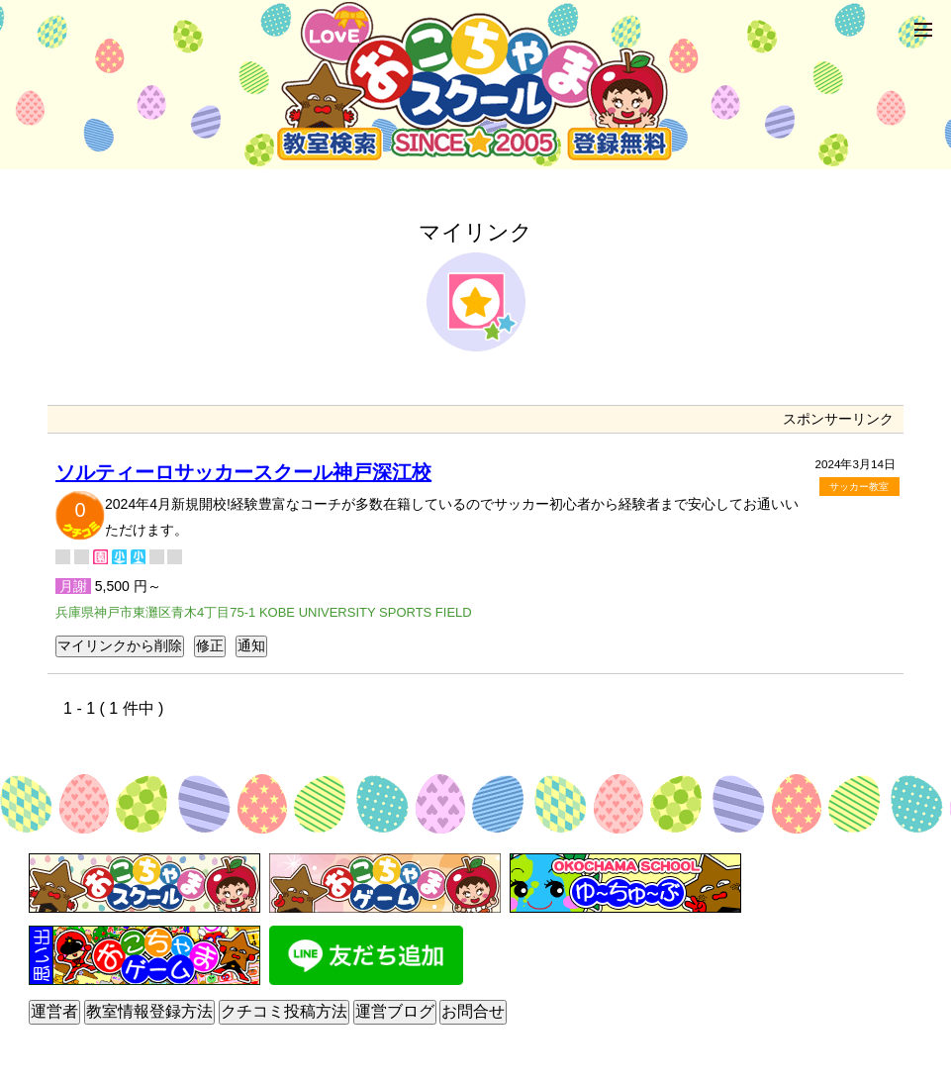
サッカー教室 (859, 486)
